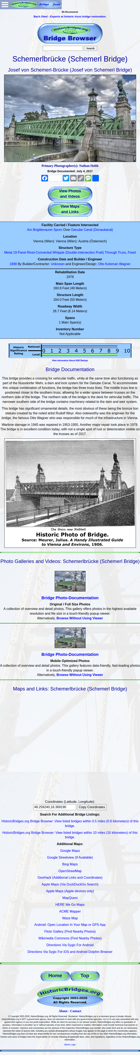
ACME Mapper (70, 911)
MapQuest (70, 898)
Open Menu (5, 4)
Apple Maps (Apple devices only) (70, 891)
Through (111, 252)
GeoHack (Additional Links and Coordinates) (70, 877)
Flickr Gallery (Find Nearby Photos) (70, 931)
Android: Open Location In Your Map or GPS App (70, 924)
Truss (122, 252)
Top (84, 975)
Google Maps (70, 850)
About (63, 1011)
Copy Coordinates (92, 807)
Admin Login (70, 1045)
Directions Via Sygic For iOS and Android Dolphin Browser (70, 952)
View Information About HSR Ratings (70, 360)
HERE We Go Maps (70, 904)
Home (55, 975)
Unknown (58, 264)
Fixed (132, 252)
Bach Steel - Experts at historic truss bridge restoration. (70, 16)
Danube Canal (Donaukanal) (92, 229)
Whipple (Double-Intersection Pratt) (78, 252)
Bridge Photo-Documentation (70, 598)
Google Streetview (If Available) (70, 857)
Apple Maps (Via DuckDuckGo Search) (70, 884)
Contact (75, 1011)
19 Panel (19, 252)
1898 (13, 264)
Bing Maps (70, 864)
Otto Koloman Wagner (114, 264)
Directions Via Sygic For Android (70, 945)
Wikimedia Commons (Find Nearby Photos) (70, 938)
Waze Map (70, 918)
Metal (8, 252)
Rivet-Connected (39, 252)
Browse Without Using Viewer (80, 618)
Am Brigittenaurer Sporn (44, 229)
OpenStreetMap (70, 871)
